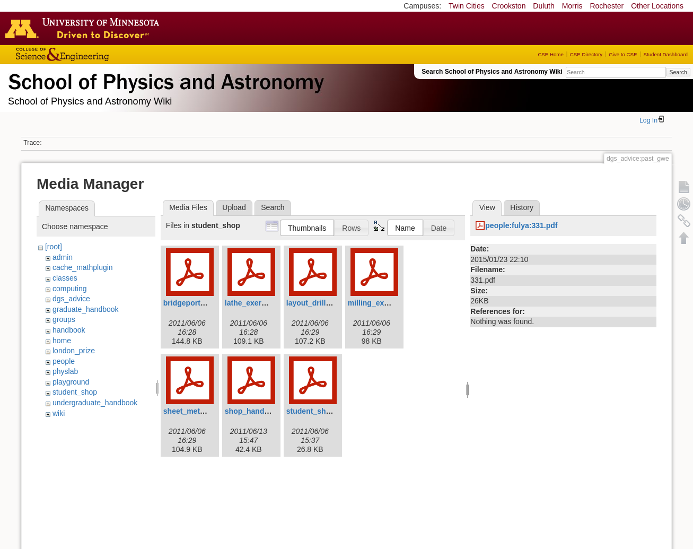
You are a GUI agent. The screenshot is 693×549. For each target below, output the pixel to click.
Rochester (607, 6)
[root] (53, 246)
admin (62, 257)
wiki (58, 413)
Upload (233, 207)
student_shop (74, 392)
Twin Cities (467, 6)
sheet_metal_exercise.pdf (208, 411)
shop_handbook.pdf (260, 411)
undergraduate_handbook (94, 402)
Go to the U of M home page (85, 28)
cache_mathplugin (82, 267)
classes (64, 278)
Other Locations (657, 6)
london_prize (73, 350)
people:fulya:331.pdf (521, 225)
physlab (65, 371)
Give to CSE (623, 54)
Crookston (509, 6)
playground (70, 382)
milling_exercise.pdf (383, 303)
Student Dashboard (666, 54)
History (521, 207)
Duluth (543, 6)
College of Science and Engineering (95, 54)
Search (678, 72)
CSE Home (550, 54)
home (61, 340)
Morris (572, 6)
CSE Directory (586, 54)
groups (63, 319)
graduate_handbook (85, 309)
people (63, 361)
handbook (68, 330)
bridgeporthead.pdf (197, 303)
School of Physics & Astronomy (164, 79)
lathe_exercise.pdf (257, 303)
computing (69, 288)
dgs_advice (71, 298)
